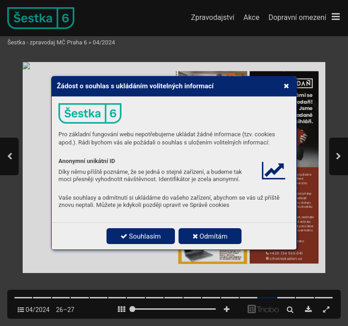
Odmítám (210, 236)
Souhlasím (141, 236)
